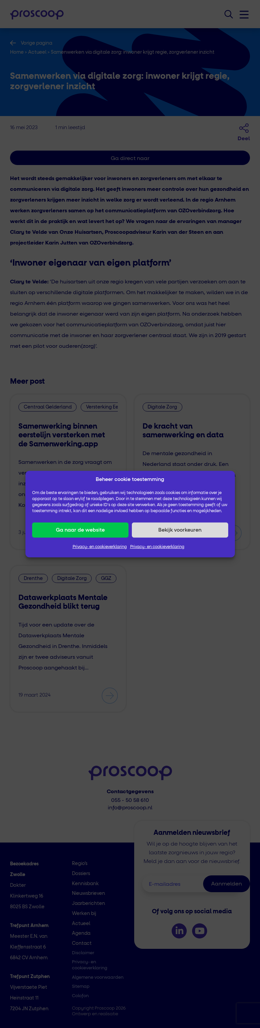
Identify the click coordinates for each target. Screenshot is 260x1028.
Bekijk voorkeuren (179, 529)
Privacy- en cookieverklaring (100, 547)
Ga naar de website (80, 529)
